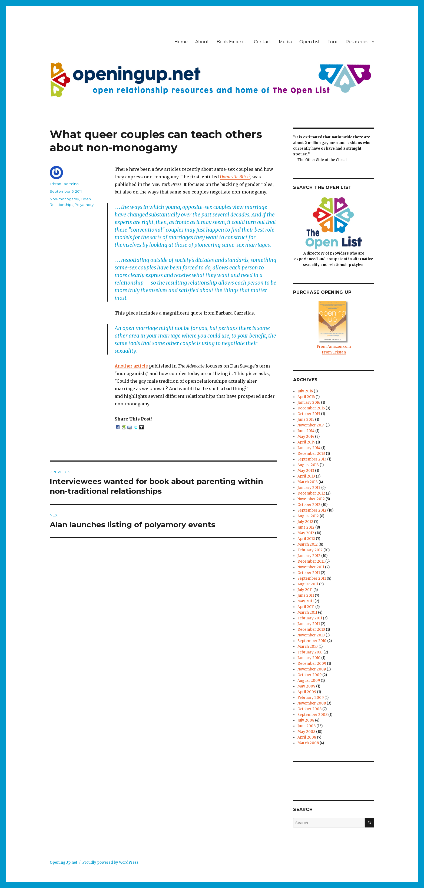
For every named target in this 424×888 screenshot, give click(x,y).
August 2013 (308, 465)
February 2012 (310, 550)
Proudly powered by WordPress (110, 862)
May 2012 (305, 533)
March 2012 (307, 544)
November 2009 (311, 669)
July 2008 (305, 720)
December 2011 (310, 561)
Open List (309, 41)
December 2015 (311, 408)
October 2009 (309, 675)
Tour (332, 41)
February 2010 (310, 652)
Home (181, 41)
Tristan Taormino (64, 184)
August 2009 (308, 680)
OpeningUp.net (63, 862)
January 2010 (308, 658)
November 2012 (311, 499)
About (202, 41)
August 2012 (308, 516)
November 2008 (311, 703)
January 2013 (308, 487)
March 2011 (307, 612)
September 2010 (311, 641)
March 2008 (308, 743)
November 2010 (311, 635)
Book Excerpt (231, 41)
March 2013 (307, 482)
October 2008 (309, 709)
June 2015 (305, 419)
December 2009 (311, 663)
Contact (262, 41)
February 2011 (309, 618)
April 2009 (306, 692)
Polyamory (84, 204)
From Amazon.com (334, 346)
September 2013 (311, 459)
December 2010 (311, 629)
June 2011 (305, 595)
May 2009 (306, 686)
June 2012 (305, 527)
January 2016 (308, 402)
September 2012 (311, 510)
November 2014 (311, 425)
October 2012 (308, 504)
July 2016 (305, 391)
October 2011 (308, 572)
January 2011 (308, 624)
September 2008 (312, 714)
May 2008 (306, 731)
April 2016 (306, 397)
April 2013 (306, 476)
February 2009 (310, 697)
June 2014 (305, 431)
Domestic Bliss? (235, 176)
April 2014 (306, 442)
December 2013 (311, 453)
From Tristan (334, 352)
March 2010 (307, 646)
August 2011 (307, 584)
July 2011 (305, 589)
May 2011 (305, 601)
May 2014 (305, 436)
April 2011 (305, 607)
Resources (357, 41)
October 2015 (308, 414)
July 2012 (305, 521)
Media (285, 41)
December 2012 (311, 493)
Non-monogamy (64, 199)
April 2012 (306, 538)
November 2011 (310, 567)
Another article (131, 366)
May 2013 (305, 470)
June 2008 (306, 726)
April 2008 (306, 737)
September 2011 (311, 578)
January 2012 (308, 555)
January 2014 (308, 448)
